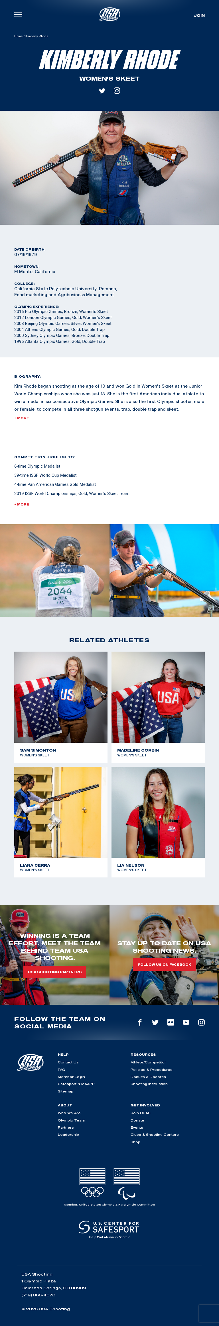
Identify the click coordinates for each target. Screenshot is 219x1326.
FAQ (61, 1069)
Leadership (68, 1134)
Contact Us (68, 1062)
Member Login (71, 1077)
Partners (66, 1127)
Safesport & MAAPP (76, 1084)
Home (18, 36)
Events (137, 1127)
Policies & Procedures (152, 1069)
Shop (135, 1142)
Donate (137, 1120)
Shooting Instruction (149, 1084)
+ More (21, 418)
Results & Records (148, 1077)
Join (199, 15)
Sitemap (65, 1091)
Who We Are (69, 1113)
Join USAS (141, 1113)
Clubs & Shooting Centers (155, 1134)
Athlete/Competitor (148, 1062)
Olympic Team (71, 1120)
